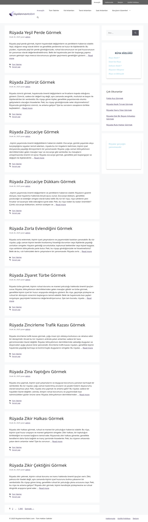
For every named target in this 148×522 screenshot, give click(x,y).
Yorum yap (16, 67)
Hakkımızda (109, 2)
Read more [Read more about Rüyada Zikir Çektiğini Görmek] (44, 488)
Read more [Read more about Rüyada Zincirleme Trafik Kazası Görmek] (88, 348)
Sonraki (29, 508)
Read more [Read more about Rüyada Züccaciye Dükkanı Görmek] (61, 204)
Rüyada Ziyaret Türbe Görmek (37, 275)
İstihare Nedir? (115, 66)
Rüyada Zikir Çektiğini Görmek (38, 465)
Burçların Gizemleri (122, 10)
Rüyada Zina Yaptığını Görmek (37, 371)
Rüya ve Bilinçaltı (116, 74)
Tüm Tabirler (54, 10)
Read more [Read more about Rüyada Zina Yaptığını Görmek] (84, 394)
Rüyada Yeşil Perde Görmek (35, 32)
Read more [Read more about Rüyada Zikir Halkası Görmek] (57, 441)
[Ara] (135, 33)
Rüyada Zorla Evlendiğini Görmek (40, 228)
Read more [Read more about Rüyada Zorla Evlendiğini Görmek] (87, 251)
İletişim (120, 2)
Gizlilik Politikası (133, 2)
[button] (38, 17)
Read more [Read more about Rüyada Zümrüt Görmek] (27, 108)
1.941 (20, 508)
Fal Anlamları (69, 10)
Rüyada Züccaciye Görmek (34, 132)
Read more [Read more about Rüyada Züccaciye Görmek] (39, 158)
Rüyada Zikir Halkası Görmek (36, 418)
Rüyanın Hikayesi (116, 70)
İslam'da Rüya (115, 62)
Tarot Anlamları (85, 10)
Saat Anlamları (102, 10)
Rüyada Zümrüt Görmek (32, 82)
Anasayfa (97, 2)
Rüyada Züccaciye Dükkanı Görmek (42, 181)
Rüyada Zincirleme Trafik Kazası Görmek (47, 325)
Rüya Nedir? (114, 58)
